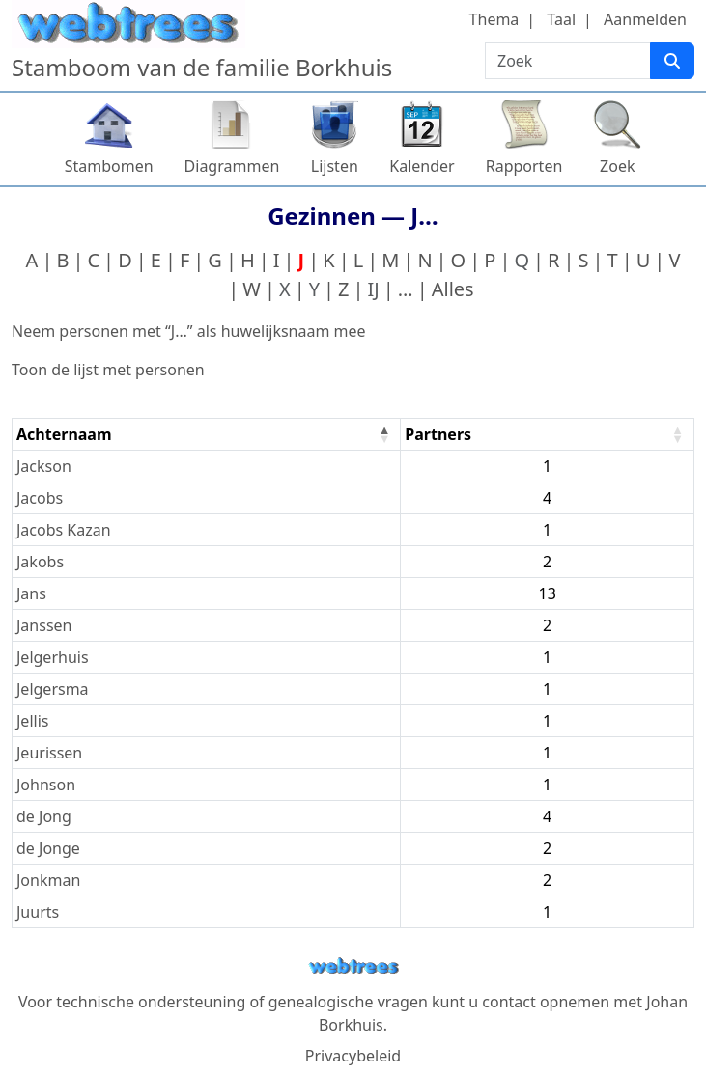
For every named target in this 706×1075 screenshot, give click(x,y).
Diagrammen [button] (232, 166)
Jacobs (39, 498)
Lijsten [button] (334, 166)
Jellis (32, 720)
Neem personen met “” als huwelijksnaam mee (189, 331)
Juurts (37, 912)
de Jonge (48, 848)
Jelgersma (52, 689)
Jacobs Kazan (63, 529)
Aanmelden (645, 19)
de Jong (43, 816)
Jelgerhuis (52, 657)
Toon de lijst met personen (108, 369)
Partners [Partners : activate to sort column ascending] (438, 434)
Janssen (43, 625)
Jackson (43, 466)
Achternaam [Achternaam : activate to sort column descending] (64, 434)
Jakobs (40, 561)
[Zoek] (672, 60)
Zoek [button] (617, 166)
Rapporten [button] (524, 166)
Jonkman (48, 880)
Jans (31, 593)
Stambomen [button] (109, 166)
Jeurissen (49, 752)
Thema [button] (494, 19)
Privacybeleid (353, 1055)
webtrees (353, 966)
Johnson (45, 784)
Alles (453, 289)
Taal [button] (561, 19)
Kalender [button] (421, 166)
